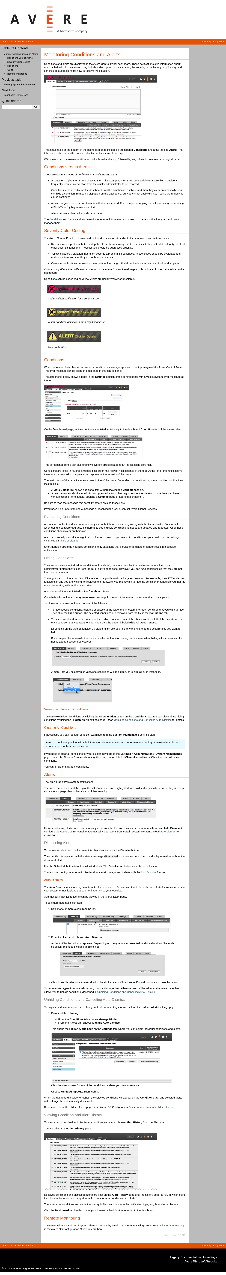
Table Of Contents (15, 48)
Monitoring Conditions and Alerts (21, 54)
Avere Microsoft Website (200, 1261)
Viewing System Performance (19, 84)
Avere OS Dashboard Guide (16, 41)
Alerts (10, 70)
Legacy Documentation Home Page (193, 1256)
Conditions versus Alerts (20, 58)
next (214, 41)
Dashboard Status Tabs (16, 95)
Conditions (12, 65)
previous (205, 41)
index (221, 41)
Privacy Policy (53, 1268)
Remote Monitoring (17, 73)
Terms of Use (71, 1268)
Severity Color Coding (18, 62)
